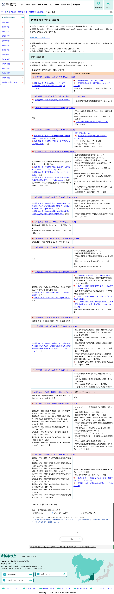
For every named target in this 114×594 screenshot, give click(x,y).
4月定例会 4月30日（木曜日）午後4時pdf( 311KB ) (55, 77)
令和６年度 (6, 31)
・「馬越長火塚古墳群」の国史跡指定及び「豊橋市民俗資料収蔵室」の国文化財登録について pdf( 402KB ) (93, 304)
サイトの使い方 (65, 588)
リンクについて (31, 588)
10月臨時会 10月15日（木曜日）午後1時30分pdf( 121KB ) (57, 238)
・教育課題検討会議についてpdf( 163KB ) (92, 122)
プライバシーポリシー (12, 588)
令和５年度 (6, 36)
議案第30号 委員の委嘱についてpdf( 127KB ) (52, 100)
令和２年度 (6, 50)
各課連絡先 (11, 574)
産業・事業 (65, 5)
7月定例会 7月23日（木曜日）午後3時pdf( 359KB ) (55, 130)
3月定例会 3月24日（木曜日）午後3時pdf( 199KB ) (55, 454)
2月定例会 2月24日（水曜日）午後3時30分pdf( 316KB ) (56, 403)
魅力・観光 (54, 5)
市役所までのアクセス (15, 580)
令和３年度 (6, 45)
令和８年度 (6, 22)
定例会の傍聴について (9, 82)
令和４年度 (6, 41)
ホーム (4, 12)
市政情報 (76, 5)
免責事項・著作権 (48, 588)
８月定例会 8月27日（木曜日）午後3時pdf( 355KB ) (55, 152)
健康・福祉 (31, 5)
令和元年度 (6, 54)
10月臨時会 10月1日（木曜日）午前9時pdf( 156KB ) (55, 222)
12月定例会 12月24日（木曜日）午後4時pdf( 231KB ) (56, 326)
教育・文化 (42, 5)
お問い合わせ (46, 574)
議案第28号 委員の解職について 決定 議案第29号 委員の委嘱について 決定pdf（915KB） (48, 85)
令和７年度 (6, 27)
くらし (21, 5)
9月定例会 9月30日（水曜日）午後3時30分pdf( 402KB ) (56, 197)
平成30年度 (6, 59)
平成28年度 (6, 68)
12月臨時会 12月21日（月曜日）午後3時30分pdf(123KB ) (57, 317)
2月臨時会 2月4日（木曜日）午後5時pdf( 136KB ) (53, 392)
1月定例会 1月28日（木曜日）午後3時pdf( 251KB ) (55, 370)
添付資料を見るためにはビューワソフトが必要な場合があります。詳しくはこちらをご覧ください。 (63, 547)
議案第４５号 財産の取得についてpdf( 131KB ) (52, 298)
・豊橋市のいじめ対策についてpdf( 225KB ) (93, 275)
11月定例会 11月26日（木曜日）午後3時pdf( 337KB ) (56, 272)
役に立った (39, 513)
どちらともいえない (61, 513)
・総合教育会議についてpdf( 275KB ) (90, 80)
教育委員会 (22, 12)
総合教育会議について (83, 133)
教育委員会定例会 (36, 12)
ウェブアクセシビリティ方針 (102, 588)
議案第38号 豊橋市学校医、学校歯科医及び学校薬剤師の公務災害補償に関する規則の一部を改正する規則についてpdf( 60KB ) (51, 206)
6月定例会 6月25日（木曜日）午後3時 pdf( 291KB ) (55, 108)
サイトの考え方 (82, 588)
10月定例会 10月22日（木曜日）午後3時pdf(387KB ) (55, 247)
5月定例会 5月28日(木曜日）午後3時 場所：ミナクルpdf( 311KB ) (61, 96)
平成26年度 (6, 78)
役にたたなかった (89, 513)
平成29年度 (6, 64)
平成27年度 (6, 73)
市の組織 (12, 12)
